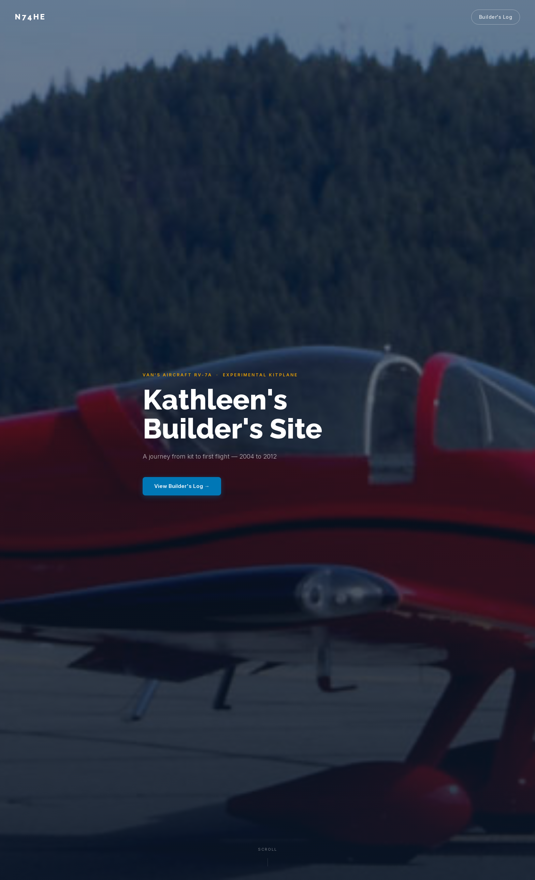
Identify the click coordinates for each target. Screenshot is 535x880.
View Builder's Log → (181, 486)
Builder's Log (495, 17)
